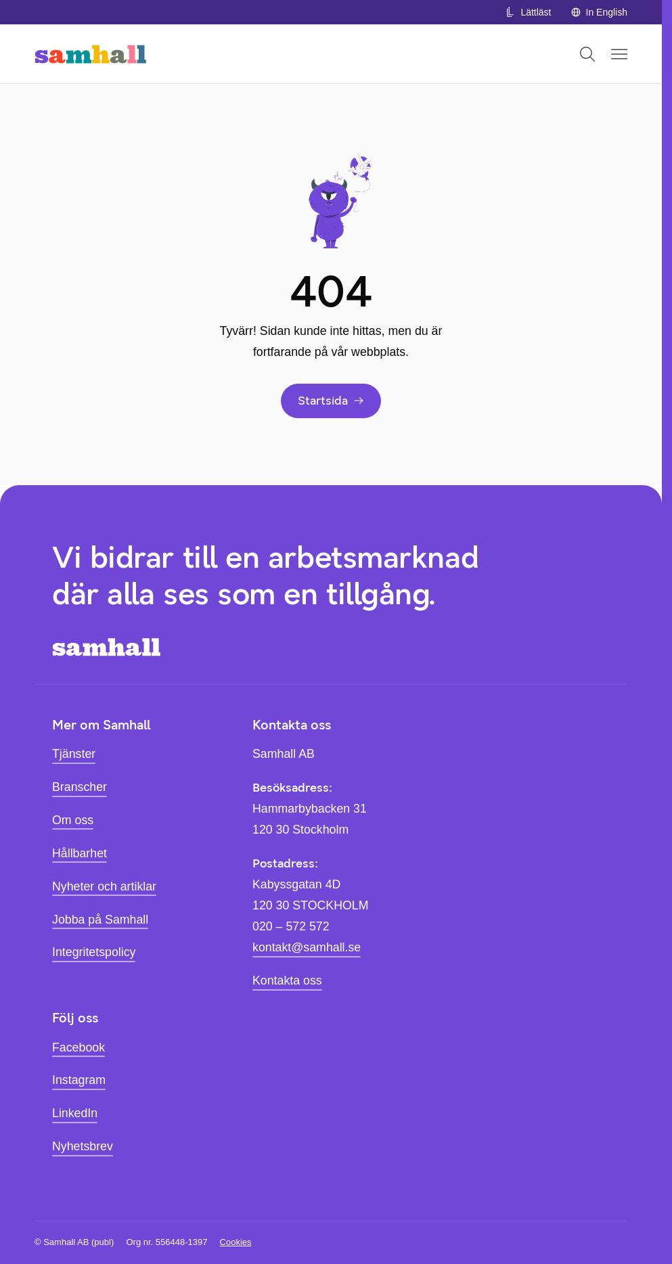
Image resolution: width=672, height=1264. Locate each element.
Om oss (72, 820)
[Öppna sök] (587, 54)
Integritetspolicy (93, 952)
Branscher (79, 787)
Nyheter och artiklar (104, 886)
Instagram (79, 1080)
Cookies (236, 1242)
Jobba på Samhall (100, 919)
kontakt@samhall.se (306, 947)
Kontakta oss (287, 980)
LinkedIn (74, 1113)
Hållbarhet (79, 853)
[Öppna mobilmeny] (619, 54)
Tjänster (73, 754)
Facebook (78, 1047)
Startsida (331, 400)
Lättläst (528, 12)
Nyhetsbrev (82, 1146)
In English (598, 12)
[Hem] (90, 53)
